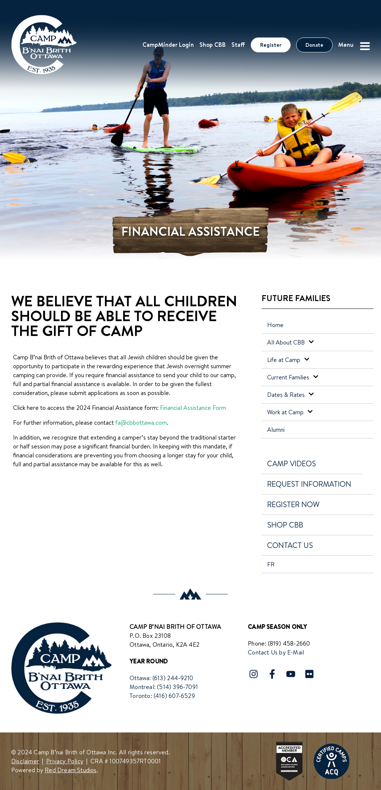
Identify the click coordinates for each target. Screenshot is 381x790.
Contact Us (290, 545)
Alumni (276, 429)
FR (271, 564)
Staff (238, 44)
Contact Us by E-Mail (276, 652)
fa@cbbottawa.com (141, 422)
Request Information (309, 484)
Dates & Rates (290, 395)
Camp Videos (291, 463)
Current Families (292, 377)
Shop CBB (212, 44)
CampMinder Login (168, 44)
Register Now (293, 504)
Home (275, 325)
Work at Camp (290, 412)
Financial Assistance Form (193, 408)
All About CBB (290, 342)
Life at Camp (288, 360)
